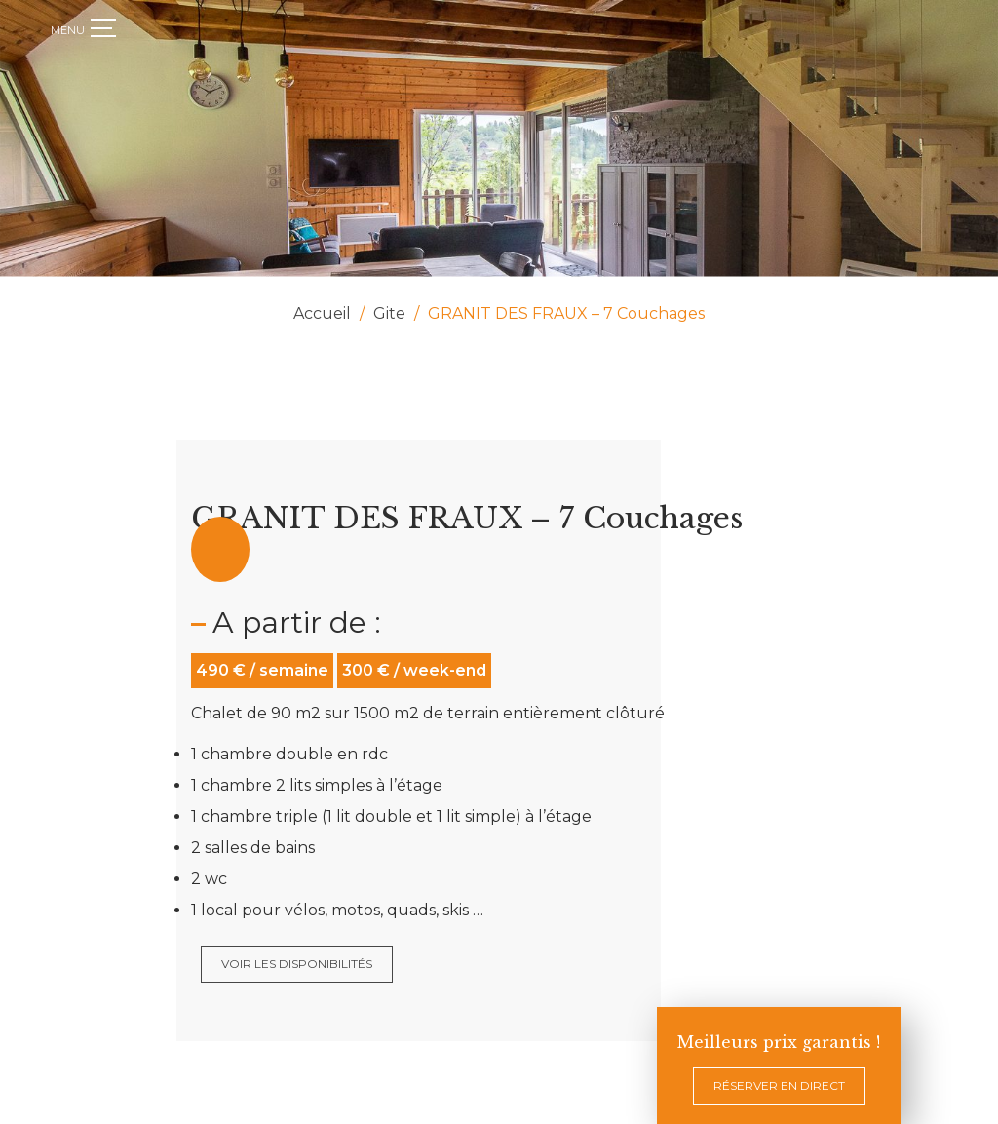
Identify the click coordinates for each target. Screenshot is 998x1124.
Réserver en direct (779, 1085)
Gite (389, 313)
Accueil (322, 313)
